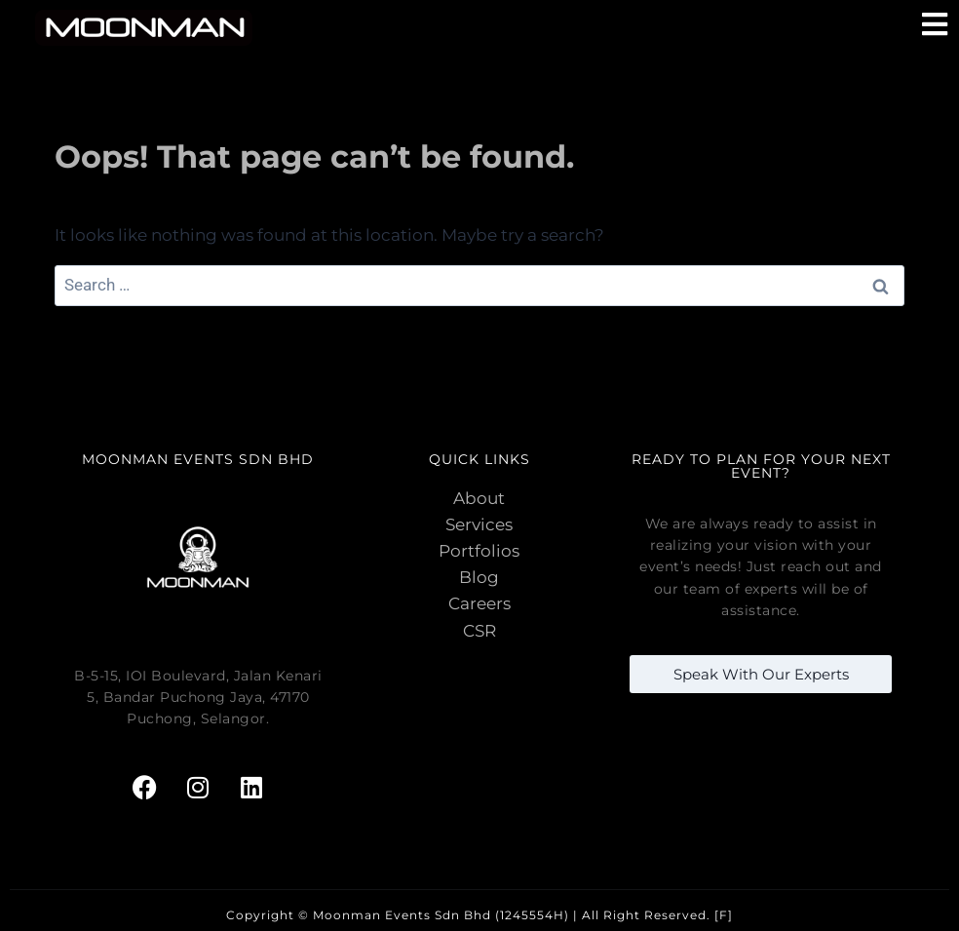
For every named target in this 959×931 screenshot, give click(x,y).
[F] (723, 915)
